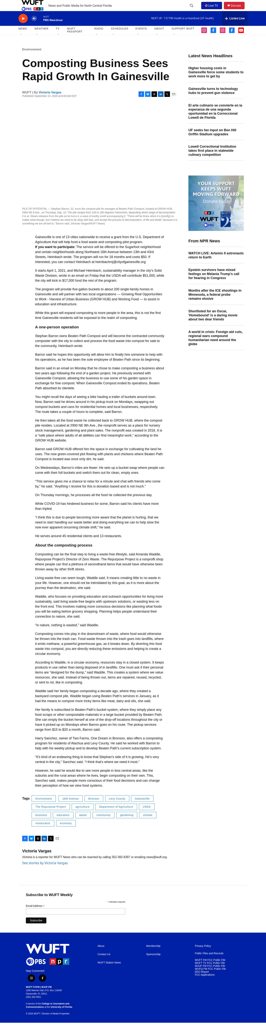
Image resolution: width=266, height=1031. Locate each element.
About (101, 954)
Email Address (35, 914)
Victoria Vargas (50, 100)
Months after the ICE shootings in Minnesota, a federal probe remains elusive (214, 303)
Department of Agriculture (116, 815)
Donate (238, 10)
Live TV (213, 9)
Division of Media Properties (55, 1022)
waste (83, 823)
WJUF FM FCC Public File (210, 974)
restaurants (42, 831)
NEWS (22, 36)
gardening (126, 823)
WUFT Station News (109, 971)
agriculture (83, 815)
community (103, 823)
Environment (31, 57)
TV (57, 36)
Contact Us (104, 962)
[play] (23, 27)
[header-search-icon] (191, 9)
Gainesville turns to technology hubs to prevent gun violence (213, 99)
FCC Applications (205, 983)
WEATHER (41, 36)
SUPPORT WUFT (183, 36)
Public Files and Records (209, 961)
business (41, 823)
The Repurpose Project (50, 815)
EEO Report (202, 980)
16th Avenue (70, 806)
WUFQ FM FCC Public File (210, 977)
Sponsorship (153, 962)
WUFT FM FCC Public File (210, 968)
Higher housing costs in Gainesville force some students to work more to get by (215, 80)
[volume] (34, 27)
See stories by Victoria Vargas (45, 871)
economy (66, 831)
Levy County (117, 806)
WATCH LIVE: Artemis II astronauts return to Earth (216, 263)
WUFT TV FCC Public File (210, 971)
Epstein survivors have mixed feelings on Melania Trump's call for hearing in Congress (213, 282)
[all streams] (235, 26)
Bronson (93, 806)
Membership (153, 954)
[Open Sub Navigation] (21, 42)
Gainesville (142, 806)
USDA (147, 815)
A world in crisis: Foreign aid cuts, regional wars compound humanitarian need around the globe (215, 346)
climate (147, 823)
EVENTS (141, 36)
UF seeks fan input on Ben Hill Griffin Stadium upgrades (212, 140)
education (63, 823)
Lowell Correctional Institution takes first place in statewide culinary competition (212, 159)
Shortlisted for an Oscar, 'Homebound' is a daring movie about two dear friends (213, 323)
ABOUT (159, 36)
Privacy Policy (203, 954)
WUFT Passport (74, 38)
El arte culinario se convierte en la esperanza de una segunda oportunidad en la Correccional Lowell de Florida (215, 120)
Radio (98, 36)
